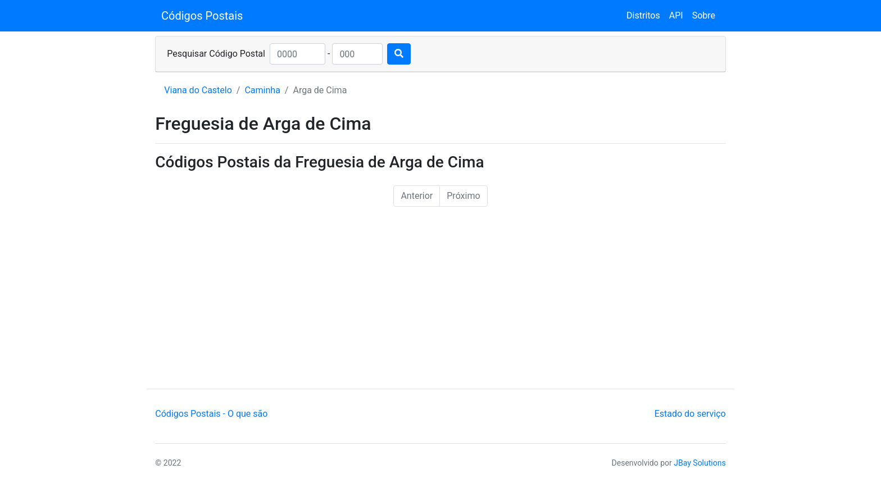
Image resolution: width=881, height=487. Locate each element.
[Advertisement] (440, 304)
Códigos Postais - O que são (211, 413)
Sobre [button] (703, 15)
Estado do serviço (690, 413)
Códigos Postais (202, 15)
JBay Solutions (699, 462)
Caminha (262, 90)
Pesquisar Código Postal (216, 53)
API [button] (676, 15)
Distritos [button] (643, 15)
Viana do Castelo (198, 90)
